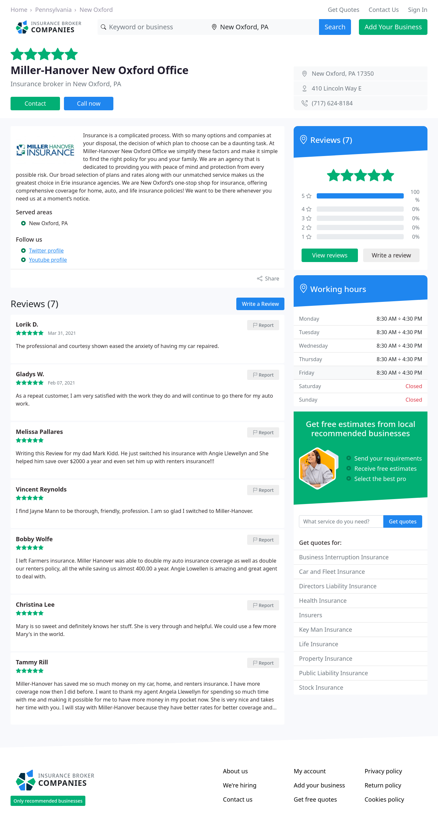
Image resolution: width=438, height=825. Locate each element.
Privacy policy (383, 771)
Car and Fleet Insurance (332, 571)
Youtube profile (48, 259)
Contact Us (384, 9)
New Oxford (96, 9)
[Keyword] (153, 27)
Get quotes (403, 521)
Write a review (391, 255)
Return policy (383, 785)
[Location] (263, 27)
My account (310, 771)
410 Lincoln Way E (337, 88)
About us (235, 771)
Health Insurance (323, 600)
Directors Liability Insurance (337, 586)
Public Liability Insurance (333, 673)
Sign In (417, 9)
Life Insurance (318, 644)
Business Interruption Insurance (344, 557)
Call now (89, 103)
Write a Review (260, 303)
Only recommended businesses (48, 801)
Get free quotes (315, 799)
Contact (35, 103)
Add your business (319, 785)
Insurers (310, 615)
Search (335, 26)
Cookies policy (384, 799)
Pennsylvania (53, 9)
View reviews (329, 255)
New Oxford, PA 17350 (343, 73)
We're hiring (240, 785)
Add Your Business (393, 26)
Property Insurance (325, 658)
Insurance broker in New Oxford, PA (66, 83)
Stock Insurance (321, 687)
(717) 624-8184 (332, 103)
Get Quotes (344, 9)
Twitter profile (46, 250)
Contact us (238, 799)
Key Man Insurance (325, 629)
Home (19, 9)
